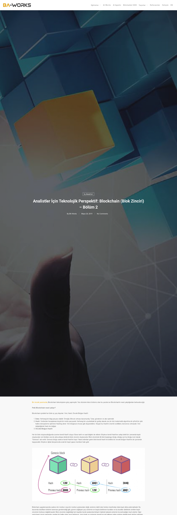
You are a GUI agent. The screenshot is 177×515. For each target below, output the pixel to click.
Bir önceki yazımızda (39, 402)
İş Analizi (88, 194)
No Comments (102, 214)
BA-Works (73, 214)
